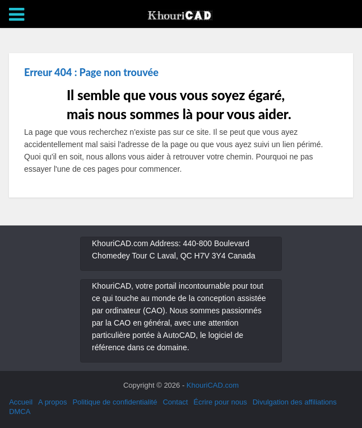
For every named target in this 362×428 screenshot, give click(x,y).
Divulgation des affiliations (295, 402)
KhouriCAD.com (213, 385)
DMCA (19, 411)
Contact (175, 402)
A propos (52, 402)
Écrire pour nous (220, 402)
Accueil (21, 402)
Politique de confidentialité (114, 402)
